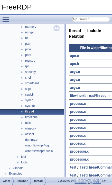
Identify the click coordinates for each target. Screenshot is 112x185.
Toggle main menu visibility (7, 17)
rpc (27, 66)
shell (28, 77)
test (23, 157)
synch (29, 100)
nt (26, 38)
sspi (28, 89)
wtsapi (29, 134)
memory (30, 27)
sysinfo (30, 106)
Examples (15, 173)
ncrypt (29, 32)
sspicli (29, 94)
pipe (28, 49)
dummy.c (31, 140)
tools (24, 162)
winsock (30, 128)
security (30, 72)
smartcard (32, 83)
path (28, 43)
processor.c (79, 151)
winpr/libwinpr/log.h (38, 145)
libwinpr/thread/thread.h (89, 96)
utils (28, 123)
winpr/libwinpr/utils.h (39, 151)
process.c (78, 103)
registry (30, 60)
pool (28, 55)
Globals (18, 168)
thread (29, 111)
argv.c (75, 72)
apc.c (74, 56)
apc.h (74, 64)
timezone (31, 117)
